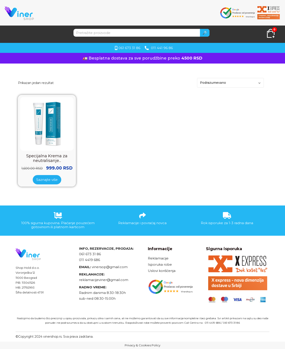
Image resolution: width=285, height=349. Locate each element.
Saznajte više (47, 179)
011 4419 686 (89, 260)
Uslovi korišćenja (161, 271)
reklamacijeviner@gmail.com (103, 280)
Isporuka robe (160, 264)
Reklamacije (158, 258)
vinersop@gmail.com (109, 267)
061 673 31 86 (90, 254)
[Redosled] (230, 83)
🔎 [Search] (205, 33)
